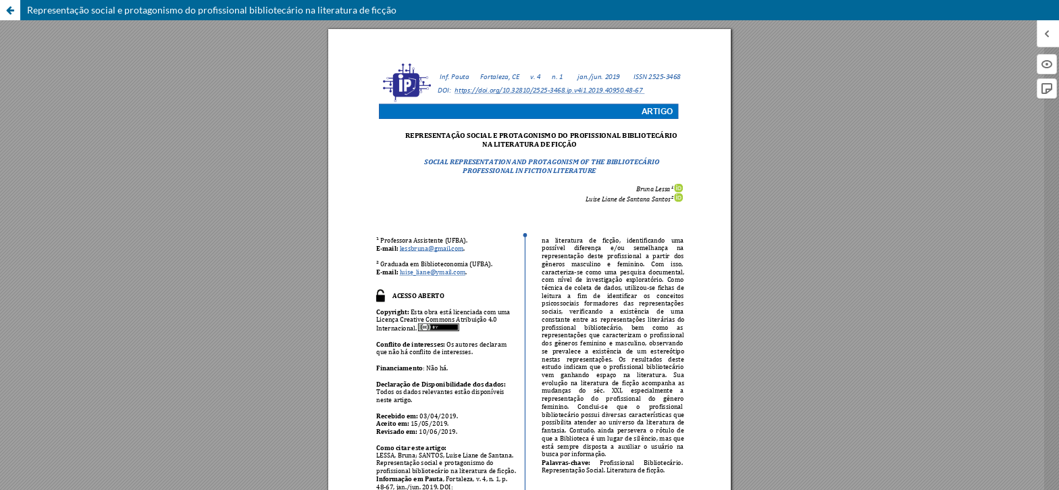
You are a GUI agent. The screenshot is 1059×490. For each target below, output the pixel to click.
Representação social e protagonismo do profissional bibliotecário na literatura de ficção (211, 10)
